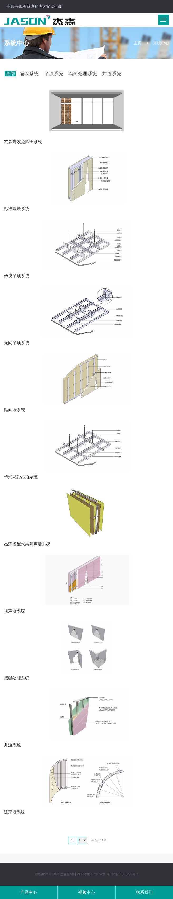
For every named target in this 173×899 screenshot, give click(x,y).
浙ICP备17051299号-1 (122, 874)
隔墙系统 (29, 73)
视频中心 (86, 892)
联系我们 (144, 892)
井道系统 (111, 73)
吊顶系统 (53, 73)
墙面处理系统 (82, 73)
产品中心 (28, 892)
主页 (138, 43)
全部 (10, 73)
